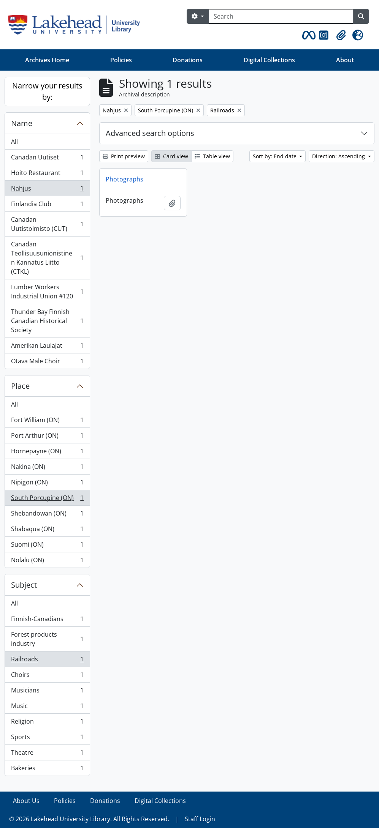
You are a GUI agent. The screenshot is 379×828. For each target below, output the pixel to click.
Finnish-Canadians (47, 620)
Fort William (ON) (47, 421)
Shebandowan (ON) (47, 515)
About (345, 60)
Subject (24, 585)
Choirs (47, 676)
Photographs (124, 179)
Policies (121, 60)
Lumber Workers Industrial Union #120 (47, 291)
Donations (188, 60)
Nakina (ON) (47, 468)
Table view (212, 156)
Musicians (47, 692)
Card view (171, 156)
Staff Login (200, 819)
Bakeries (47, 769)
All (14, 141)
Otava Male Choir (47, 362)
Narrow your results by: (47, 91)
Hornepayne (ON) (47, 452)
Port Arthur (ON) (47, 437)
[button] (307, 35)
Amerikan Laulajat (47, 347)
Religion (47, 723)
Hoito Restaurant (47, 174)
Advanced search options (150, 133)
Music (47, 707)
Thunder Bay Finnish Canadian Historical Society (47, 321)
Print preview (124, 156)
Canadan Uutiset (47, 159)
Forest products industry (47, 639)
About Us (26, 800)
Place (20, 386)
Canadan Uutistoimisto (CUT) (47, 224)
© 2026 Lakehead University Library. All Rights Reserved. (89, 819)
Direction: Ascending (339, 156)
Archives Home (47, 60)
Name (21, 123)
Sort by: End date (275, 156)
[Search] (281, 16)
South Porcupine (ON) (47, 499)
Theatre (47, 754)
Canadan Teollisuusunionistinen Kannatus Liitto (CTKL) (47, 258)
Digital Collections (269, 60)
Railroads (47, 661)
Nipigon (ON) (47, 484)
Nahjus (47, 190)
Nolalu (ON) (47, 561)
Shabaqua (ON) (47, 530)
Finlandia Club (47, 205)
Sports (47, 738)
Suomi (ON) (47, 546)
